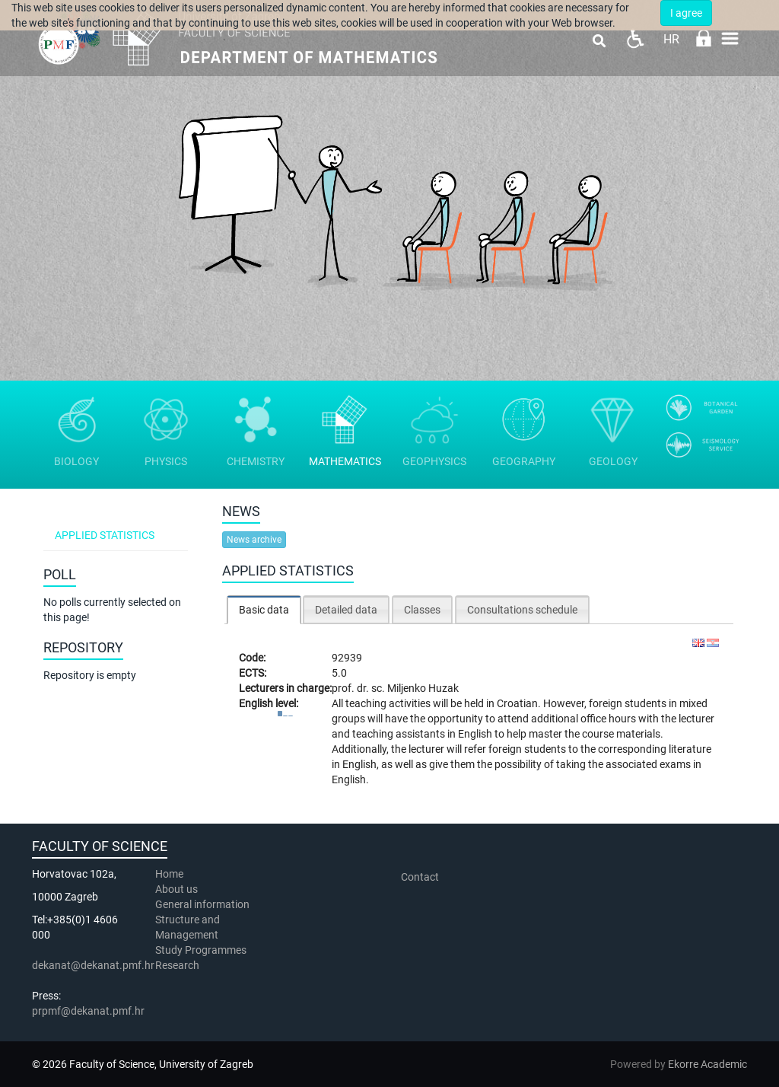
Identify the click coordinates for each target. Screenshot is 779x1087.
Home (169, 874)
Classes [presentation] (422, 610)
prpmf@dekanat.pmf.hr (88, 1011)
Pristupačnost (635, 38)
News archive (254, 539)
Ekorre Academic (707, 1064)
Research (178, 965)
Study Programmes (200, 950)
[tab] (264, 609)
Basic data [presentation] (264, 610)
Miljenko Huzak (423, 688)
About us (177, 889)
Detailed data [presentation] (346, 610)
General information (202, 904)
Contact (420, 877)
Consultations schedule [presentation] (522, 610)
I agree (686, 13)
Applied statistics (104, 535)
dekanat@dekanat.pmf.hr (93, 965)
